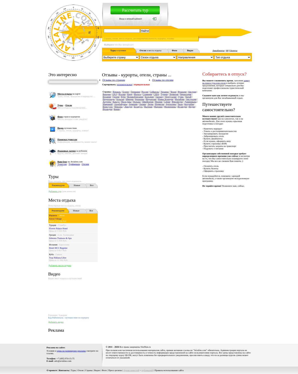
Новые (77, 185)
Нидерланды (109, 99)
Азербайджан (120, 104)
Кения (117, 109)
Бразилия (139, 99)
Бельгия (120, 99)
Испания (53, 244)
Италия (122, 94)
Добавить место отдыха (59, 265)
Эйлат (62, 215)
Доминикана (190, 101)
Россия (145, 91)
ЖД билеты (231, 50)
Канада (116, 101)
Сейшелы (154, 91)
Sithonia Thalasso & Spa (60, 238)
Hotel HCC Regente (58, 248)
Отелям (85, 164)
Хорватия (173, 94)
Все (92, 185)
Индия (192, 106)
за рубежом (72, 151)
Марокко (158, 106)
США (156, 94)
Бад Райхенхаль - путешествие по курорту (68, 317)
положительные (124, 84)
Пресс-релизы (115, 370)
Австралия (191, 99)
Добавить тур (54, 191)
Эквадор (128, 106)
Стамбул (62, 225)
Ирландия (107, 109)
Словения (147, 94)
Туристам (62, 164)
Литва (150, 104)
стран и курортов (68, 116)
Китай (188, 96)
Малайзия (179, 99)
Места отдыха (62, 200)
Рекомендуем (58, 185)
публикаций (147, 370)
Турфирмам (74, 164)
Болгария (149, 96)
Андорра (107, 101)
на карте (68, 94)
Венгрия (107, 94)
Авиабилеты (219, 50)
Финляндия (177, 101)
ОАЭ (114, 94)
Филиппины (170, 106)
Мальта (137, 94)
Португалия (170, 96)
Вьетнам (148, 106)
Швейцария (147, 101)
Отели (81, 370)
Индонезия (151, 99)
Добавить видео (56, 322)
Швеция (129, 99)
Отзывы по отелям (162, 80)
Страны (89, 370)
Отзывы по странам (113, 80)
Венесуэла (108, 106)
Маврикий (108, 104)
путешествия (67, 128)
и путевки (118, 50)
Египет (126, 91)
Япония (158, 101)
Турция (52, 225)
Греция (52, 235)
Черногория (185, 94)
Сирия (167, 101)
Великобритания (135, 96)
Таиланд (159, 96)
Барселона (64, 244)
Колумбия (189, 104)
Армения (133, 104)
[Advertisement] (176, 196)
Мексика (118, 106)
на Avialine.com (70, 161)
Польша (137, 101)
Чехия (173, 91)
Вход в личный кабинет (130, 18)
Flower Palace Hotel (58, 228)
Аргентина (171, 104)
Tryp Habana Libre (57, 257)
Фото (104, 370)
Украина (165, 91)
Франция (182, 91)
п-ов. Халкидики (66, 235)
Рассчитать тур (135, 10)
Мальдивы (126, 101)
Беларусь (138, 106)
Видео (97, 370)
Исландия (182, 106)
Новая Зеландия (165, 99)
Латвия (142, 104)
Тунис (181, 96)
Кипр (129, 94)
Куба (51, 254)
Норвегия (159, 104)
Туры (53, 176)
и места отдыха (150, 50)
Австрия (192, 91)
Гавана (58, 254)
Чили (180, 104)
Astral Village (55, 218)
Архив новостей (131, 370)
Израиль (53, 215)
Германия (135, 91)
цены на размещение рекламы (71, 351)
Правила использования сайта (169, 370)
